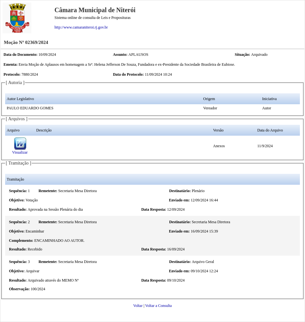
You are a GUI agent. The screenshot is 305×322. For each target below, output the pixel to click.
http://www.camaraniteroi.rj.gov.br (81, 27)
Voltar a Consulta (158, 305)
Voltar (138, 305)
